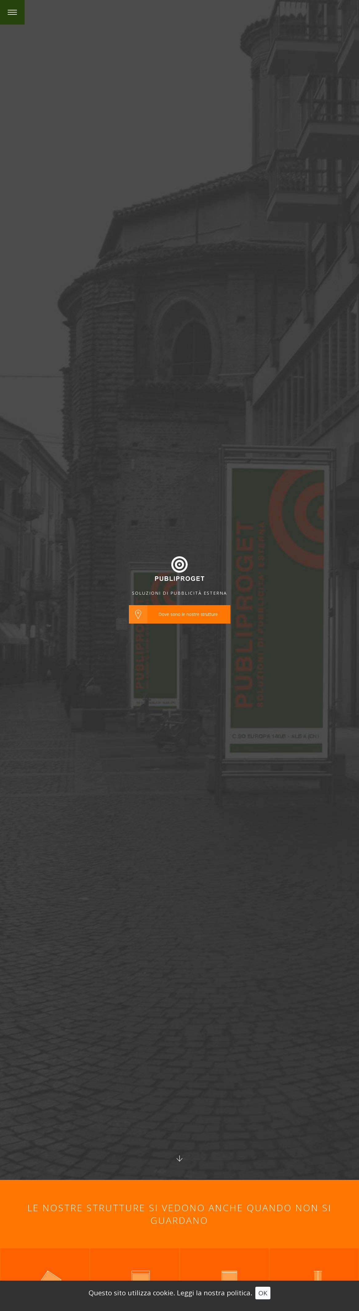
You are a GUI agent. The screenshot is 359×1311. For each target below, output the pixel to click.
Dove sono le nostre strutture (188, 614)
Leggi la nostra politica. (214, 1292)
